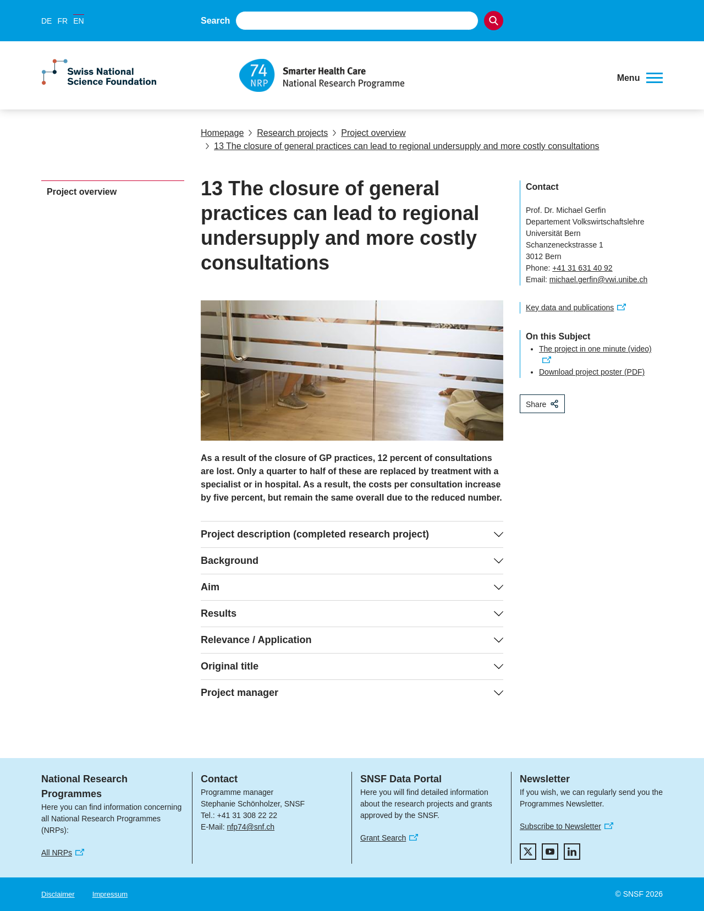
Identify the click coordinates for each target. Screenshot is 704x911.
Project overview (368, 133)
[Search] (493, 20)
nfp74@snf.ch (250, 826)
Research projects (288, 133)
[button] (640, 78)
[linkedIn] (572, 851)
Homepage (222, 133)
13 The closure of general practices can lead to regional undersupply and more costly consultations (402, 146)
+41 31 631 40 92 (582, 268)
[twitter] (528, 851)
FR (62, 21)
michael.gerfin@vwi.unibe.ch (598, 279)
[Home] (420, 75)
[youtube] (550, 851)
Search (215, 20)
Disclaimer (58, 894)
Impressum (110, 894)
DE (46, 21)
